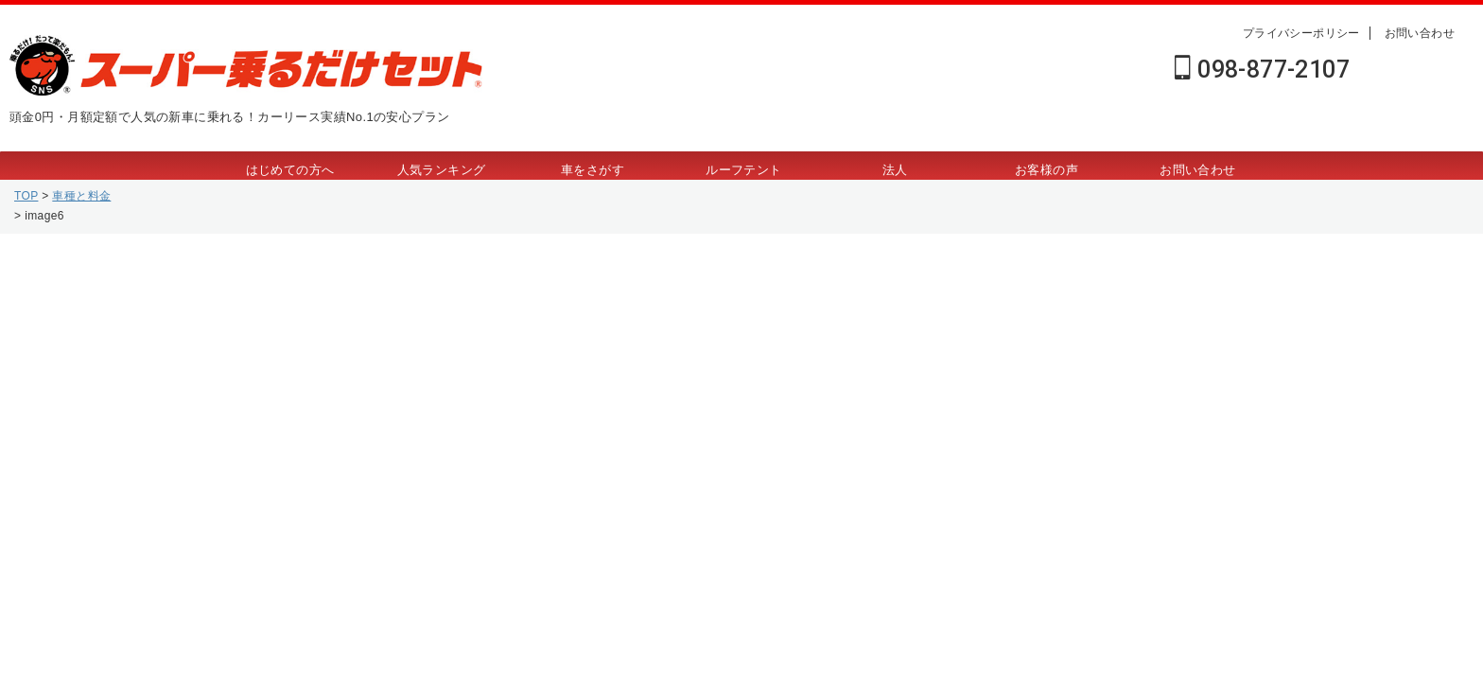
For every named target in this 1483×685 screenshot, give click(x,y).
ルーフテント (743, 170)
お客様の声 (1046, 170)
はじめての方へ (290, 170)
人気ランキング (441, 170)
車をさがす (592, 170)
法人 (895, 170)
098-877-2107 (1262, 69)
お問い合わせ (1420, 33)
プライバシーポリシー (1301, 33)
